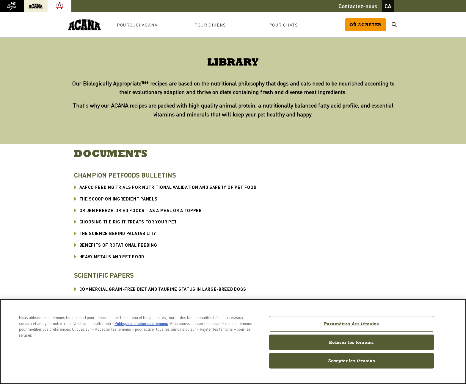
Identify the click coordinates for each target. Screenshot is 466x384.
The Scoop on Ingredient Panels (118, 198)
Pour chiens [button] (210, 24)
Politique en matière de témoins (141, 323)
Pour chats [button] (283, 24)
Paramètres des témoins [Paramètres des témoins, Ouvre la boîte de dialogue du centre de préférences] (351, 323)
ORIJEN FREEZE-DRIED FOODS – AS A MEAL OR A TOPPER (140, 210)
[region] (233, 341)
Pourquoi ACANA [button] (137, 24)
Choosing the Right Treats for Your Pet (128, 221)
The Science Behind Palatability (117, 233)
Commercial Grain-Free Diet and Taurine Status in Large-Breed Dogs (163, 289)
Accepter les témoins (351, 360)
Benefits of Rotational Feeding (118, 245)
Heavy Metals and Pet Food (112, 256)
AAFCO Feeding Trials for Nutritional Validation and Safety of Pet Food (168, 187)
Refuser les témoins (351, 342)
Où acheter (365, 24)
